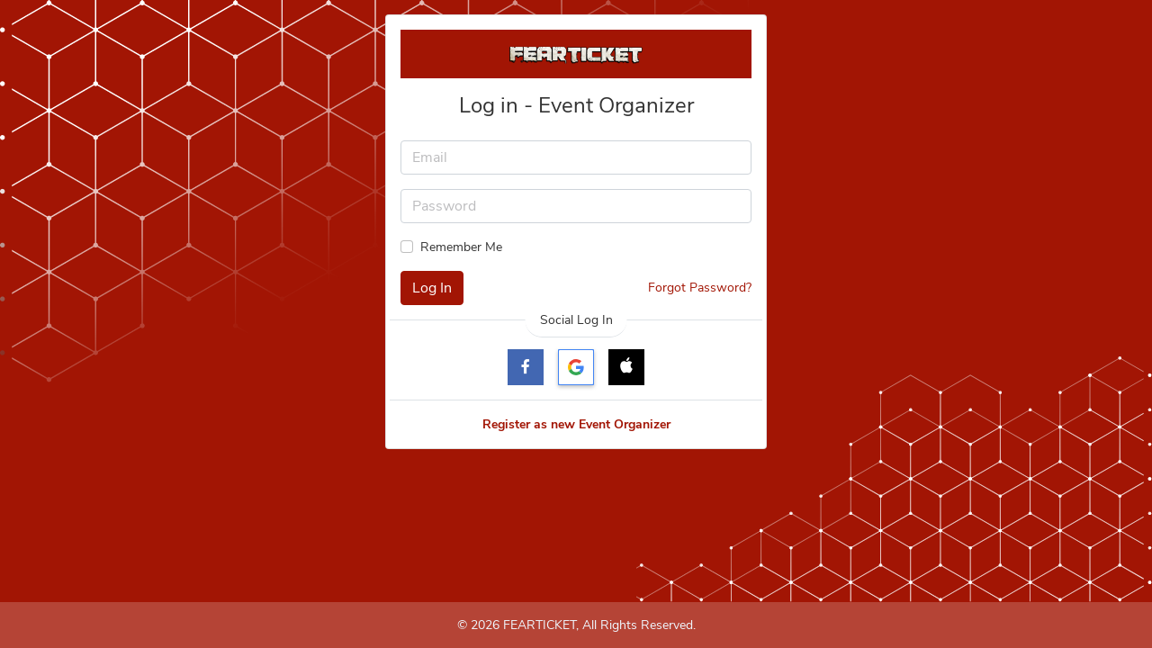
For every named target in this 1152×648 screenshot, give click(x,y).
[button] (626, 367)
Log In (432, 288)
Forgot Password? (700, 287)
